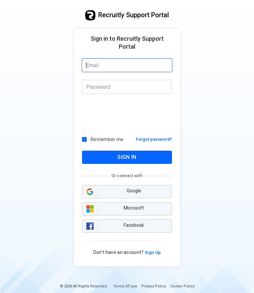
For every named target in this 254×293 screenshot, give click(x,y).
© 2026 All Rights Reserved (83, 286)
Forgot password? (154, 139)
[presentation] (127, 113)
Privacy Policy (154, 286)
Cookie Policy (182, 286)
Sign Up (152, 252)
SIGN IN (126, 157)
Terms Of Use (125, 286)
